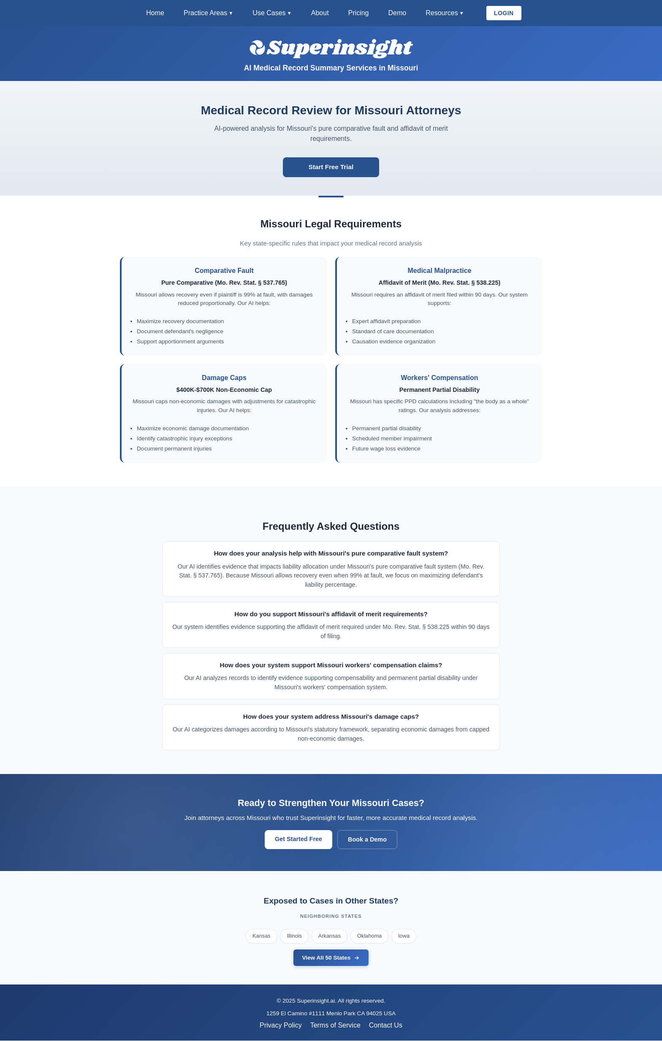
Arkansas (329, 936)
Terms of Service (335, 1025)
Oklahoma (369, 936)
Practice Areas (205, 12)
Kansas (261, 936)
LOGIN (504, 13)
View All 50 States (331, 958)
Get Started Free (298, 839)
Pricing (358, 12)
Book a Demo (367, 839)
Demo (397, 12)
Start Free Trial (331, 167)
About (320, 12)
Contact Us (385, 1025)
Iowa (404, 936)
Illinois (294, 936)
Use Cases (268, 12)
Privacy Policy (281, 1025)
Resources (442, 12)
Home (155, 12)
